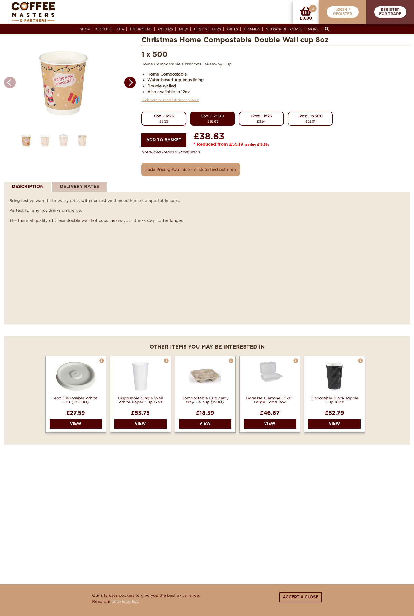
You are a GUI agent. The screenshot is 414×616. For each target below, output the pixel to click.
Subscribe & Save (284, 29)
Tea (120, 29)
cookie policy (125, 601)
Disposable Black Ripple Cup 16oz (334, 400)
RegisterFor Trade (390, 12)
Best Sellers (207, 29)
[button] (130, 89)
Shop (85, 29)
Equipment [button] (141, 29)
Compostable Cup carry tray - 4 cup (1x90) (205, 400)
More (313, 29)
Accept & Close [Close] (300, 597)
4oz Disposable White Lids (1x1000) (75, 400)
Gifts (232, 29)
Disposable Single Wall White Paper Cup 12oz (140, 400)
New (183, 29)
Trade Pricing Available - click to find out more (190, 169)
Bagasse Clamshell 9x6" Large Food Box (269, 400)
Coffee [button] (103, 29)
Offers (165, 29)
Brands (252, 29)
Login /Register (342, 12)
